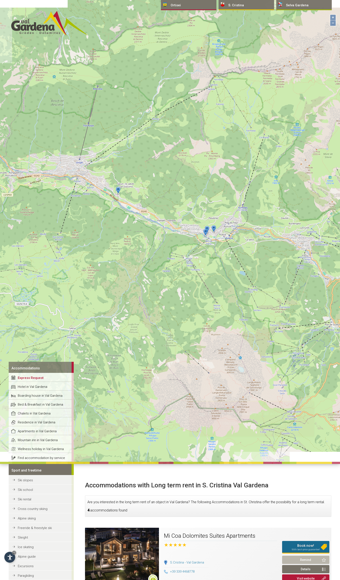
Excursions (26, 566)
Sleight (23, 537)
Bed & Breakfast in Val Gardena (40, 404)
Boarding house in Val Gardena (40, 396)
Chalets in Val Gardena (34, 413)
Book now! (305, 547)
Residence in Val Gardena (36, 422)
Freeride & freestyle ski (35, 528)
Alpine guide (27, 557)
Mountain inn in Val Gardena (38, 440)
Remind (305, 560)
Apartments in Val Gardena (37, 431)
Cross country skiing (32, 509)
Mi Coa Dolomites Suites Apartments (209, 535)
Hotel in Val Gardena (32, 387)
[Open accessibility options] (9, 557)
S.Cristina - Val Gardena (187, 562)
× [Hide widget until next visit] (14, 552)
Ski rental (24, 499)
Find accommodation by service (41, 458)
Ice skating (26, 547)
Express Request (31, 378)
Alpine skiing (27, 518)
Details (306, 569)
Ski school (25, 490)
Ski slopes (25, 480)
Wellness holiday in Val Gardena (41, 449)
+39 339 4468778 (179, 571)
